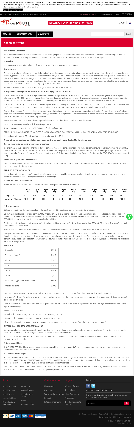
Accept (5, 10)
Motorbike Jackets (9, 386)
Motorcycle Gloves (9, 398)
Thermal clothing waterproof (9, 403)
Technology (70, 390)
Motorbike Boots (27, 390)
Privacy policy (126, 417)
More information (16, 10)
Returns (128, 414)
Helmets (24, 400)
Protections (25, 386)
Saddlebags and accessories (27, 395)
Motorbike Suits (8, 394)
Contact (117, 14)
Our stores (48, 390)
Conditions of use (117, 414)
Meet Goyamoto (72, 394)
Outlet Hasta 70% (27, 404)
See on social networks (54, 394)
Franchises (69, 398)
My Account (49, 386)
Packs (42, 386)
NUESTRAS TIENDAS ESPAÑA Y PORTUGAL (70, 22)
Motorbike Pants (9, 390)
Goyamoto (43, 34)
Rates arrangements (53, 402)
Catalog (7, 34)
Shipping (116, 417)
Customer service (105, 417)
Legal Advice (92, 414)
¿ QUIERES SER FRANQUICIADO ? (88, 14)
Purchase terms (107, 14)
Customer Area (24, 34)
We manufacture (72, 386)
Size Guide (82, 414)
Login (122, 22)
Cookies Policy (104, 414)
